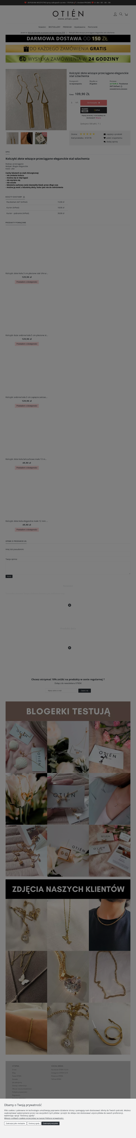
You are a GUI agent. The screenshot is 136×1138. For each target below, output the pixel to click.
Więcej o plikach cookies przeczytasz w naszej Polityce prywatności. (34, 1118)
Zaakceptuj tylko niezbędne (15, 1123)
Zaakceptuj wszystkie (50, 1123)
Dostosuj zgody (34, 1123)
